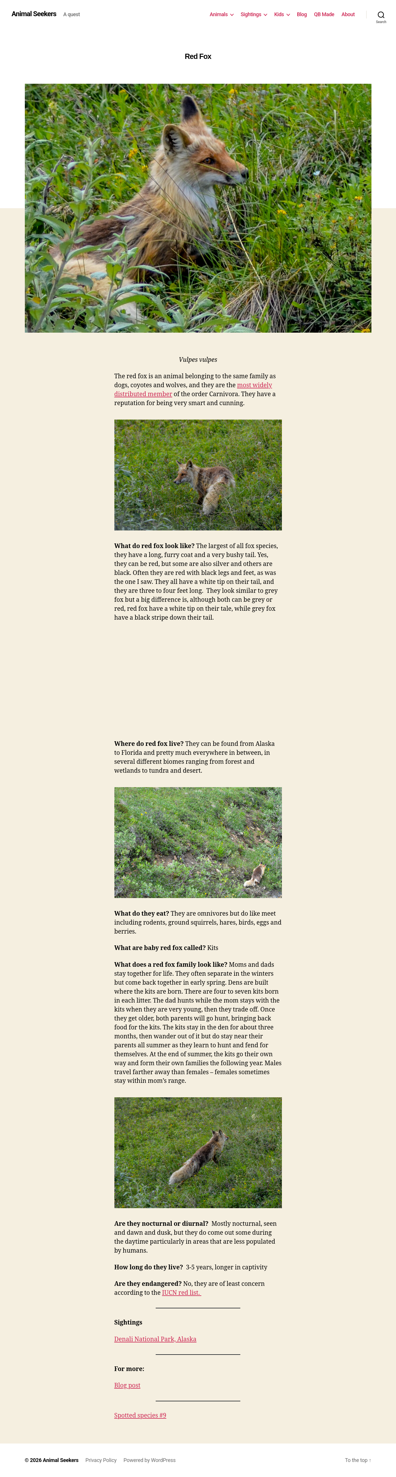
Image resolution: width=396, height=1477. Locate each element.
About (348, 14)
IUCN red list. (181, 1293)
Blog (302, 14)
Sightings (251, 14)
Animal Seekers (34, 13)
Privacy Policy (101, 1460)
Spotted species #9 (140, 1416)
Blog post (127, 1386)
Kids (279, 14)
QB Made (324, 14)
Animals (219, 14)
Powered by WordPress (150, 1460)
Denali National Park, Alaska (155, 1339)
